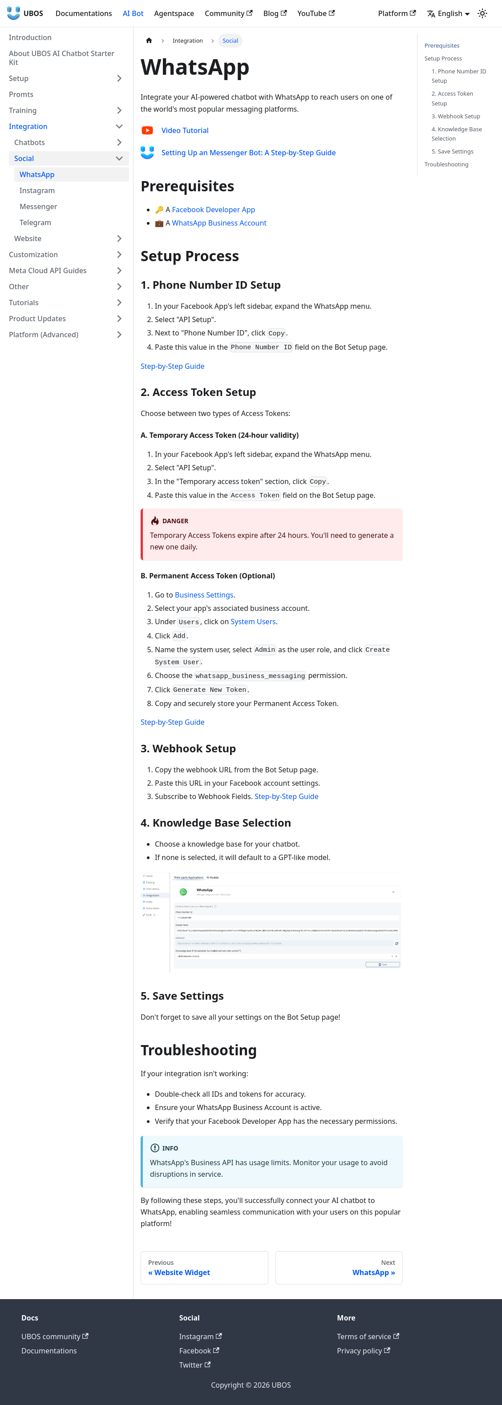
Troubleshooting (447, 164)
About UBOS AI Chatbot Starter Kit (61, 57)
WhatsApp (37, 174)
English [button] (444, 13)
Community (229, 13)
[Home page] (149, 41)
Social (24, 158)
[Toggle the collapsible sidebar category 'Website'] (119, 238)
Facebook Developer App (213, 209)
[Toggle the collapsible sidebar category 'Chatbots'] (119, 142)
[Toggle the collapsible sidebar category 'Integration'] (119, 126)
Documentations (84, 13)
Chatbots (29, 142)
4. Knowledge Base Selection (457, 133)
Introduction (30, 37)
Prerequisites (442, 45)
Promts (21, 94)
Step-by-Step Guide (173, 366)
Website (27, 238)
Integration (28, 126)
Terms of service (368, 1336)
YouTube (316, 13)
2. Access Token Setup (452, 98)
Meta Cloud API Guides (48, 270)
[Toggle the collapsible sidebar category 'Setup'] (119, 78)
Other (19, 286)
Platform (397, 13)
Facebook (199, 1351)
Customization (33, 254)
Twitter (195, 1365)
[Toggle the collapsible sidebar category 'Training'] (119, 110)
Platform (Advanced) (43, 334)
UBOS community (55, 1336)
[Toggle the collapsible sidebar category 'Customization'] (119, 254)
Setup (18, 78)
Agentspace (174, 13)
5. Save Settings (453, 151)
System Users (253, 621)
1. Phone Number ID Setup (459, 76)
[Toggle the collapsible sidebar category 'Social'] (119, 158)
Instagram (37, 190)
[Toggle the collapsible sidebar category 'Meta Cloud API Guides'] (119, 270)
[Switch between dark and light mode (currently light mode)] (482, 13)
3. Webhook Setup (456, 116)
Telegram (35, 222)
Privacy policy (363, 1351)
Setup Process (443, 58)
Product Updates (37, 318)
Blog (275, 13)
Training (22, 110)
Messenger (38, 206)
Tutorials (23, 302)
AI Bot (133, 13)
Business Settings (204, 595)
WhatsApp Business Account (219, 223)
